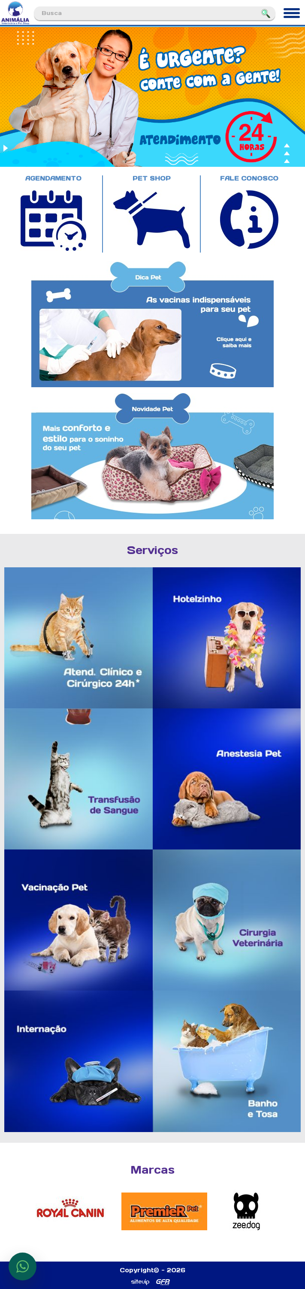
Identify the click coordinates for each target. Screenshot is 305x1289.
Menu (290, 10)
